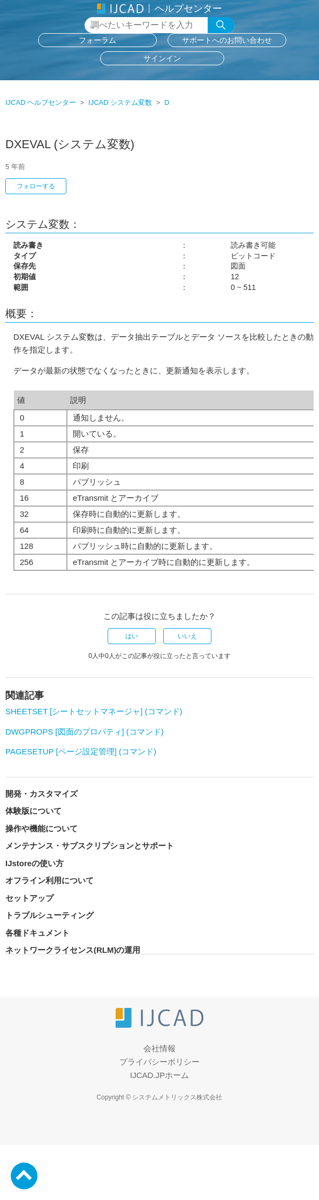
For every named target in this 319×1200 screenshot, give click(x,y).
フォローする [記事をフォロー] (36, 186)
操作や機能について (41, 828)
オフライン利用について (49, 880)
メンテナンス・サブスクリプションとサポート (89, 845)
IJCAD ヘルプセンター (40, 102)
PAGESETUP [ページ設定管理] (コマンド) (80, 751)
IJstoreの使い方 (34, 863)
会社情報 (159, 1048)
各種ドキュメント (37, 932)
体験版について (33, 810)
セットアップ (29, 898)
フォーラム (97, 40)
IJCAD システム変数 (120, 102)
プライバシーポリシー (159, 1061)
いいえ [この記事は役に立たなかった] (187, 636)
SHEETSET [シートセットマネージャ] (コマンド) (94, 711)
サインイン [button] (162, 58)
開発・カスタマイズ (41, 793)
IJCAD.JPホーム (159, 1075)
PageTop (24, 1176)
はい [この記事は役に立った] (131, 636)
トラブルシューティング (49, 915)
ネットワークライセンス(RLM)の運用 (72, 949)
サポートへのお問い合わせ (227, 40)
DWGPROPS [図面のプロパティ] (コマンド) (84, 731)
